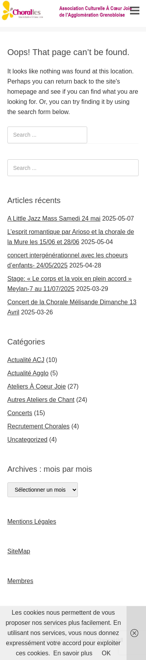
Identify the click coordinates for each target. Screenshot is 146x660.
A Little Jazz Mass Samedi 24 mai (53, 218)
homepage (22, 91)
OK (106, 653)
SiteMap (18, 551)
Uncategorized (27, 439)
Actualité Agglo (28, 373)
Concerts (19, 413)
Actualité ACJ (25, 360)
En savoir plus (73, 653)
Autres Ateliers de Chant (41, 399)
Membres (20, 581)
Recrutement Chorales (38, 426)
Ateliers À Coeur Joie (36, 386)
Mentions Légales (31, 521)
